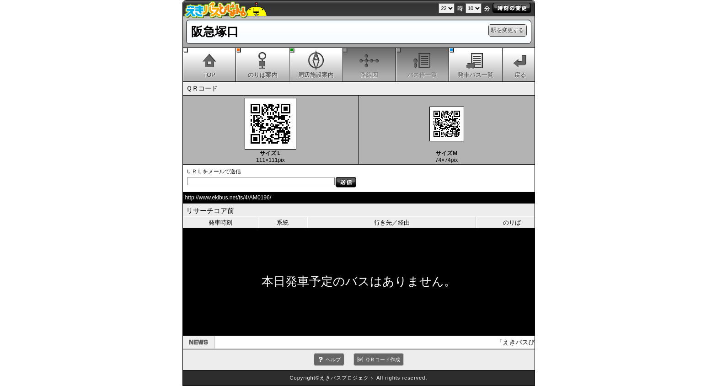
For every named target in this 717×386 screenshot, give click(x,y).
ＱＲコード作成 (382, 359)
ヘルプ (333, 359)
